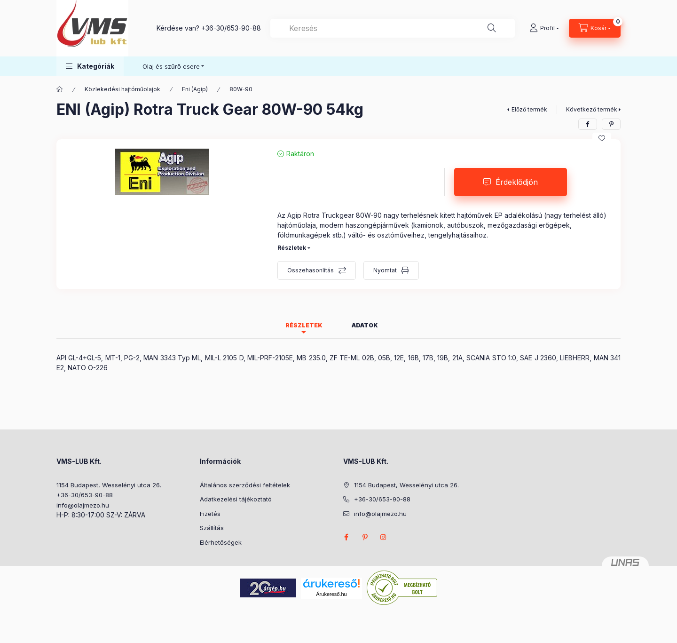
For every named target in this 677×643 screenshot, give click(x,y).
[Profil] (544, 28)
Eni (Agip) (195, 89)
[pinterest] (611, 124)
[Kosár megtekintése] (595, 28)
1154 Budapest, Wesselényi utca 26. (108, 485)
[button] (90, 66)
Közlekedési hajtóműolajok (122, 89)
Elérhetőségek (221, 542)
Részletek (291, 247)
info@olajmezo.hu (82, 505)
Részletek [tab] (304, 325)
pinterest (364, 537)
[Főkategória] (59, 89)
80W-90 (240, 89)
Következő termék (591, 109)
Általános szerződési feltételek (245, 485)
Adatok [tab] (365, 325)
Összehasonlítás (310, 270)
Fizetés (210, 513)
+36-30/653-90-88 (231, 28)
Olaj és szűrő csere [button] (171, 66)
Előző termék (529, 109)
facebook (346, 537)
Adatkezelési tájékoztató (236, 499)
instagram (383, 537)
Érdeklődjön (517, 182)
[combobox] (392, 28)
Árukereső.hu (331, 594)
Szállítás (212, 528)
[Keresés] (491, 28)
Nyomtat (385, 270)
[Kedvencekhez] (601, 138)
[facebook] (587, 124)
